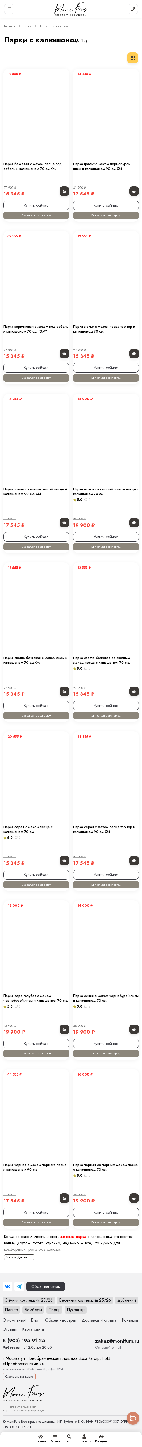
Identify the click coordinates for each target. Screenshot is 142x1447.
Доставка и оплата (99, 1320)
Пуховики (76, 1310)
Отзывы (10, 1329)
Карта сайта (33, 1329)
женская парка (73, 1237)
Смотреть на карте (19, 1376)
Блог (35, 1320)
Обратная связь (45, 1286)
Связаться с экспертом (36, 215)
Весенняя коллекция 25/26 (85, 1300)
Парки (26, 26)
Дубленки (126, 1300)
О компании (14, 1320)
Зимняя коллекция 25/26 (29, 1300)
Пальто (11, 1310)
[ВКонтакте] (7, 1286)
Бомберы (33, 1310)
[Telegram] (19, 1286)
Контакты (130, 1320)
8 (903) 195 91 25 (24, 1340)
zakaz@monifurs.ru (117, 1341)
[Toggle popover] (133, 1418)
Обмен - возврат (60, 1320)
